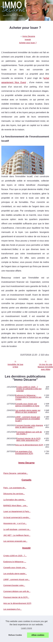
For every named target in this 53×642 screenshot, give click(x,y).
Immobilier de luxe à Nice (15, 365)
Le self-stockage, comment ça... (17, 529)
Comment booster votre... (14, 585)
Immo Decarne (28, 36)
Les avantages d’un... (12, 609)
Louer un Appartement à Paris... (17, 511)
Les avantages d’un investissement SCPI (24, 452)
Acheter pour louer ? (28, 43)
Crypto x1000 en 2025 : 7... (15, 556)
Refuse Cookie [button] (15, 635)
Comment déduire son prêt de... (16, 591)
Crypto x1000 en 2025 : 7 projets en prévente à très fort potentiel (28, 389)
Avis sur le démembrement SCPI (29, 445)
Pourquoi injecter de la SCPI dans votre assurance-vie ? (28, 439)
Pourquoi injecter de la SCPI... (16, 597)
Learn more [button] (26, 628)
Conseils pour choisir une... (15, 567)
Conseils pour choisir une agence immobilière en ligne (27, 405)
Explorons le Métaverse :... (14, 562)
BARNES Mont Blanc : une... (15, 505)
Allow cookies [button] (37, 635)
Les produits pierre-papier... (15, 573)
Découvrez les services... (14, 494)
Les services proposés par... (15, 541)
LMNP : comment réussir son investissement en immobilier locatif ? (27, 419)
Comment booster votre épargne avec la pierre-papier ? (29, 426)
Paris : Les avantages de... (14, 488)
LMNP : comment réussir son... (16, 579)
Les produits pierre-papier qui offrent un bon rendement (27, 411)
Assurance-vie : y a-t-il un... (15, 523)
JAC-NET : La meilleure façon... (16, 535)
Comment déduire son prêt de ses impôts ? (29, 433)
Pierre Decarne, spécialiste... (15, 473)
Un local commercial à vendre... (16, 517)
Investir (28, 39)
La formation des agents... (14, 500)
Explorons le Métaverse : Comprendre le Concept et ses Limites (28, 397)
